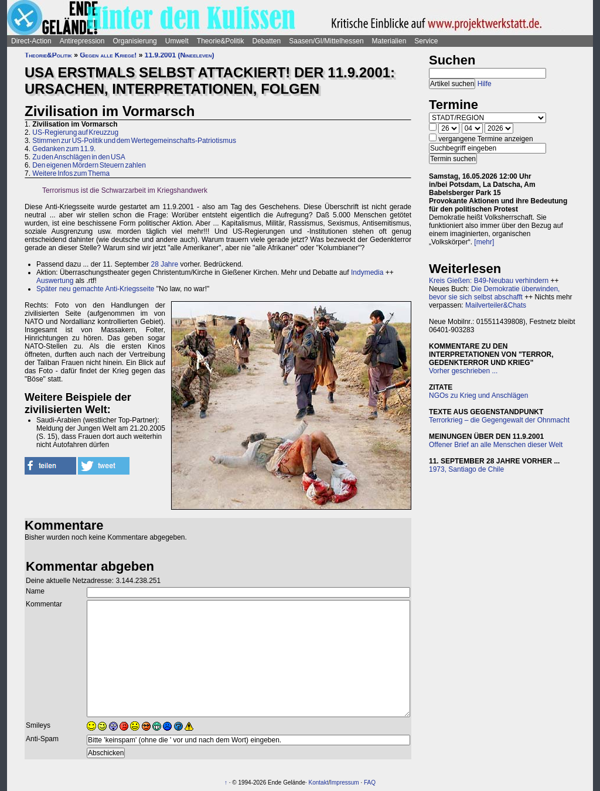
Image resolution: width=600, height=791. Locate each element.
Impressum (344, 782)
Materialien (389, 41)
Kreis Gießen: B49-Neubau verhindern (488, 281)
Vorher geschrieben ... (463, 371)
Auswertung (54, 281)
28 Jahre (164, 264)
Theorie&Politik (220, 41)
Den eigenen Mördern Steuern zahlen (88, 165)
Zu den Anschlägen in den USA (78, 157)
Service (426, 41)
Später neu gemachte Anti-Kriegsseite (95, 289)
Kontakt (319, 782)
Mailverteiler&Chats (495, 305)
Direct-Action (31, 41)
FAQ (370, 782)
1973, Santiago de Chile (466, 469)
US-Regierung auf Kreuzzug (75, 132)
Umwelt (177, 41)
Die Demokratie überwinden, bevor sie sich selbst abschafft (494, 293)
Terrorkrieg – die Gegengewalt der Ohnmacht (499, 420)
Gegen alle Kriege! (108, 55)
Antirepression (82, 41)
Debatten (267, 41)
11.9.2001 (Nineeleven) (179, 55)
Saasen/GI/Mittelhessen (326, 41)
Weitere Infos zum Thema (71, 173)
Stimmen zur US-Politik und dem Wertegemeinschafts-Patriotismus (134, 141)
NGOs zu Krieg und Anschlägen (478, 395)
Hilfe (485, 84)
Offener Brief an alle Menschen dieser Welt (495, 445)
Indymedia (367, 272)
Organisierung (134, 41)
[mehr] (484, 242)
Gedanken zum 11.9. (64, 149)
